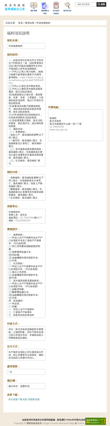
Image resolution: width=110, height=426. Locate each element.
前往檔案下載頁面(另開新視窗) (24, 399)
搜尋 (101, 4)
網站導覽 (34, 6)
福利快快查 (67, 6)
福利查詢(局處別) (56, 7)
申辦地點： (54, 107)
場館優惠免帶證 (45, 7)
